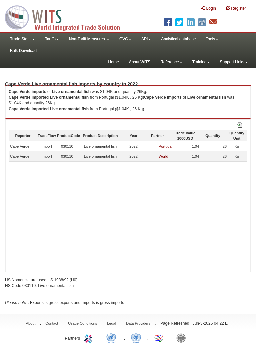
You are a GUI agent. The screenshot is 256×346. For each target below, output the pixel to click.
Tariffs (52, 39)
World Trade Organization (159, 337)
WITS (66, 16)
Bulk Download (23, 50)
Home (113, 62)
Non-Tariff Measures (89, 39)
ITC (89, 337)
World (163, 156)
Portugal (165, 146)
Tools (212, 39)
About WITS (140, 62)
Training (201, 62)
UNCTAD (112, 337)
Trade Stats (22, 39)
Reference (171, 62)
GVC (125, 39)
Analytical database (178, 39)
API (146, 39)
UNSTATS (136, 337)
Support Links (234, 62)
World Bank (182, 337)
